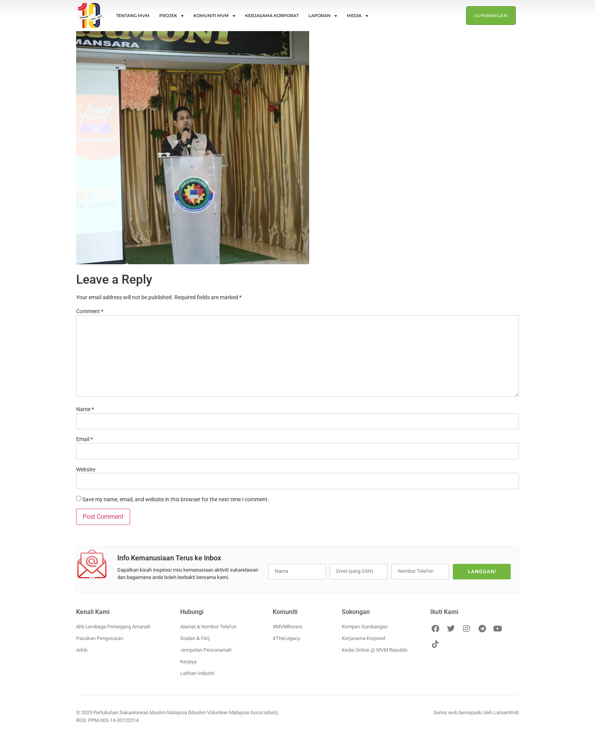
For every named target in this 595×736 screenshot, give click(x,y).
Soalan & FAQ (195, 638)
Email (84, 439)
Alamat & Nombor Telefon (208, 627)
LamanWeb (506, 712)
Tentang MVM (133, 15)
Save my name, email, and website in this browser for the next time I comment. (175, 499)
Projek (171, 16)
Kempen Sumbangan (365, 627)
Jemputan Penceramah (205, 650)
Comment (89, 311)
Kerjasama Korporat (272, 15)
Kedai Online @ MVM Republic (375, 650)
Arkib (81, 650)
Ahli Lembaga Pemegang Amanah (113, 627)
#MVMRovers (288, 627)
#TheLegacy (286, 638)
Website (85, 469)
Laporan (322, 16)
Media (357, 16)
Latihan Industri (197, 673)
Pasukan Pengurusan (99, 638)
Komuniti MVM (214, 16)
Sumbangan (491, 15)
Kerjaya (188, 661)
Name (85, 409)
